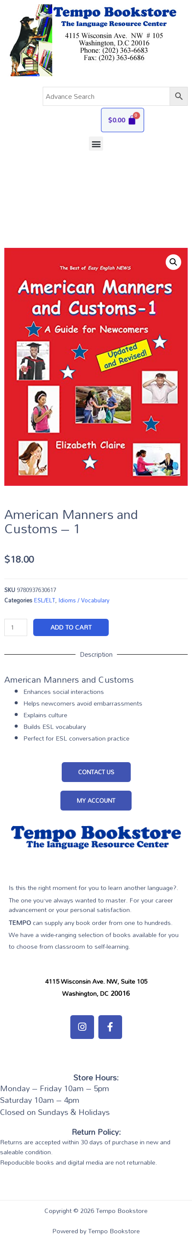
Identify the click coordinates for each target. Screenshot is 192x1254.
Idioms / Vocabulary (84, 600)
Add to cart (70, 627)
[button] (96, 143)
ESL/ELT (44, 600)
